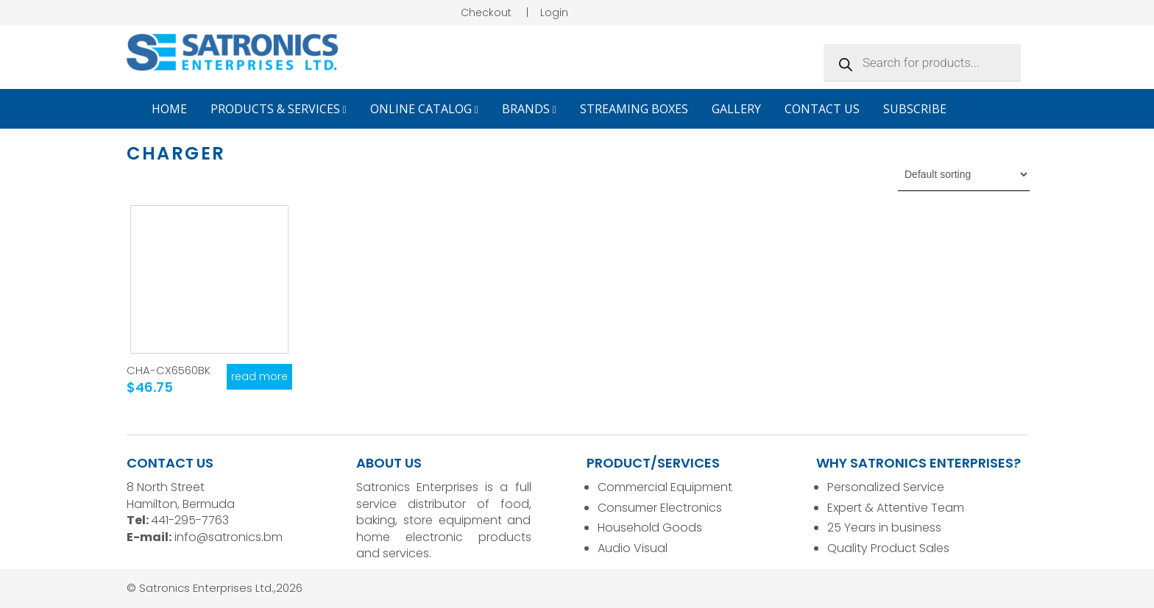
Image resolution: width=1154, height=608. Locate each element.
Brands (529, 109)
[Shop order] (964, 174)
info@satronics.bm (228, 537)
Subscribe (914, 109)
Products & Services (278, 109)
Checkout (486, 12)
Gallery (736, 109)
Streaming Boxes (634, 109)
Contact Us (822, 109)
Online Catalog (424, 109)
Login (554, 12)
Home (169, 109)
